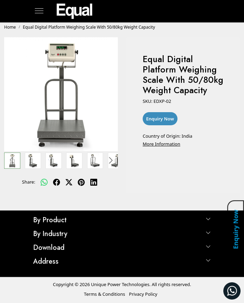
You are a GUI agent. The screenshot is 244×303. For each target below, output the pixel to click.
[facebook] (56, 182)
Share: (28, 182)
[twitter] (69, 182)
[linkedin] (94, 182)
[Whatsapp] (44, 182)
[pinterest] (81, 182)
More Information (161, 144)
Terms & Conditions (104, 294)
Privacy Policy (143, 294)
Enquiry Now (235, 229)
